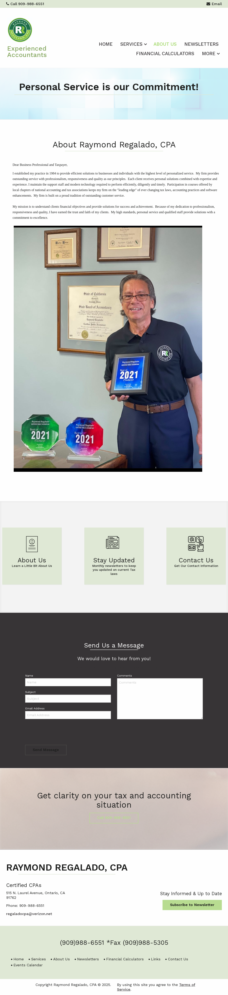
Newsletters (201, 44)
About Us (165, 44)
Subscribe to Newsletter (192, 905)
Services (131, 44)
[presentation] (56, 733)
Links (155, 959)
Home (106, 44)
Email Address (35, 708)
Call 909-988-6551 (25, 4)
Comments (124, 675)
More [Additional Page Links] (208, 53)
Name (29, 675)
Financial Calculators (165, 53)
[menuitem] (106, 43)
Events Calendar (28, 965)
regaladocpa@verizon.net (132, 667)
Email (214, 4)
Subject (30, 692)
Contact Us (178, 959)
